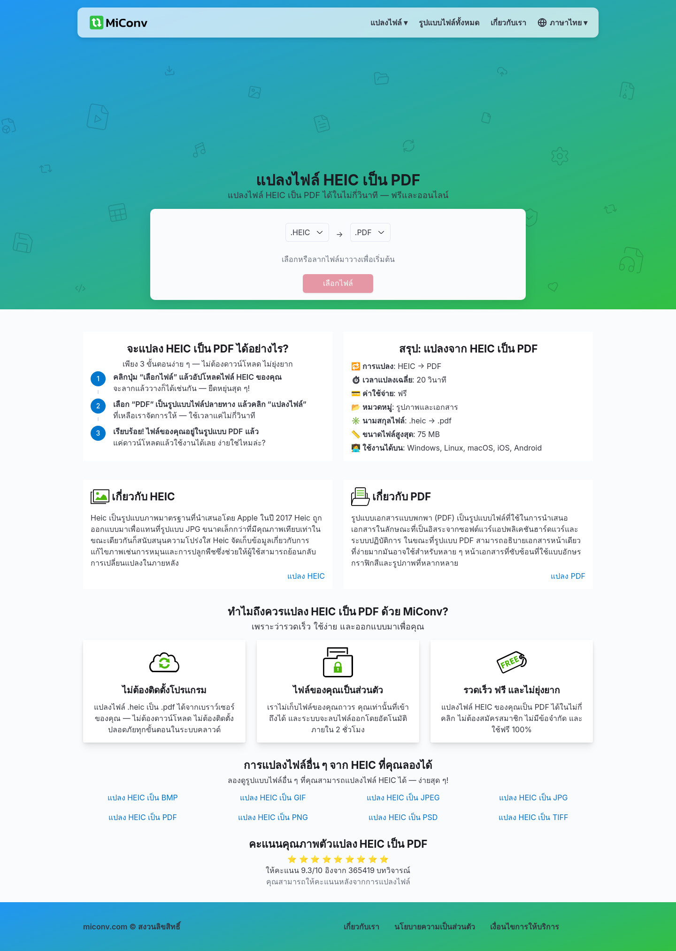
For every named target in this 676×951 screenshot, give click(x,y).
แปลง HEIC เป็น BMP (143, 797)
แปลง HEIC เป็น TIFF (533, 817)
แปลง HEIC (306, 576)
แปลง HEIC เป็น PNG (273, 817)
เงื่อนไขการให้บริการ (524, 926)
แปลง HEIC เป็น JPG (533, 797)
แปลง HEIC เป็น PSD (403, 817)
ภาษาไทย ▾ (562, 22)
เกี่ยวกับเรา (361, 926)
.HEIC (300, 232)
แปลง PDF (568, 576)
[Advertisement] (338, 103)
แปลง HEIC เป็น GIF (273, 797)
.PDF (363, 232)
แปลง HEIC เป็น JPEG (403, 797)
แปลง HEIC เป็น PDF (142, 817)
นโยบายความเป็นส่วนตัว (434, 926)
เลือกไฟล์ (338, 283)
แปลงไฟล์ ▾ (388, 22)
